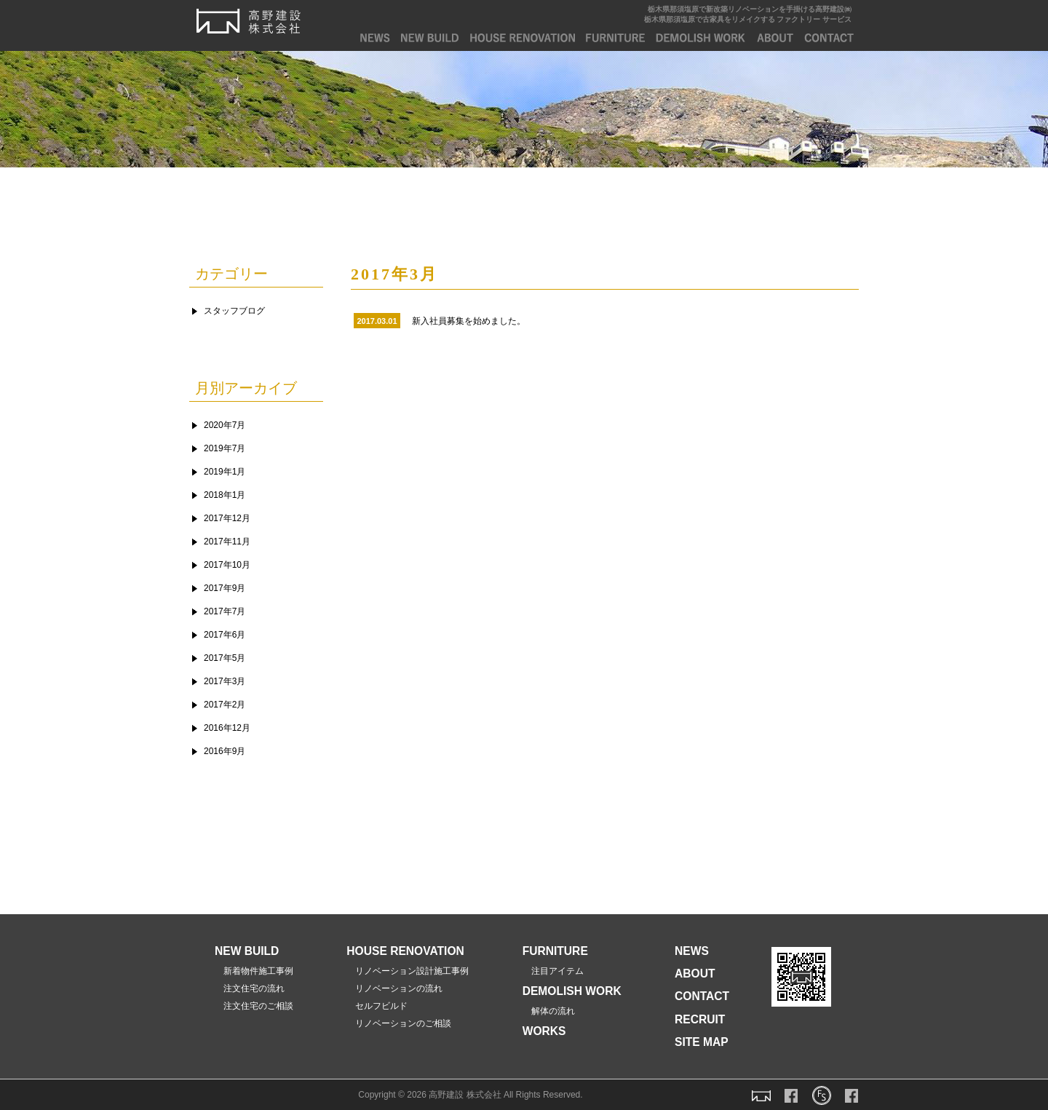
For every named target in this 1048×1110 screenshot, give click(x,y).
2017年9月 (224, 588)
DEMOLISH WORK (700, 38)
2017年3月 (224, 681)
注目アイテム (553, 971)
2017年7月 (224, 611)
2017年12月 (227, 518)
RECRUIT (700, 1019)
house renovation (522, 38)
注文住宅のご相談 (254, 1006)
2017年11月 (227, 541)
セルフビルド (377, 1006)
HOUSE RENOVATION (405, 951)
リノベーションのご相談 (398, 1023)
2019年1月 (224, 472)
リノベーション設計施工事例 (407, 971)
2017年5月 (224, 658)
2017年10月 (227, 565)
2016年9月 (224, 751)
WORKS (544, 1031)
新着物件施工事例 (254, 971)
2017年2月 (224, 704)
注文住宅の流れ (250, 988)
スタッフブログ (234, 311)
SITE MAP (702, 1042)
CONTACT (829, 38)
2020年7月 (224, 425)
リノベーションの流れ (394, 988)
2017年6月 (224, 635)
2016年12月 (227, 728)
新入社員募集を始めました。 (468, 321)
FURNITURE (615, 38)
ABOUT (775, 38)
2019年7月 (224, 448)
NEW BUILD (430, 38)
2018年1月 (224, 495)
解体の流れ (549, 1011)
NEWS (375, 38)
